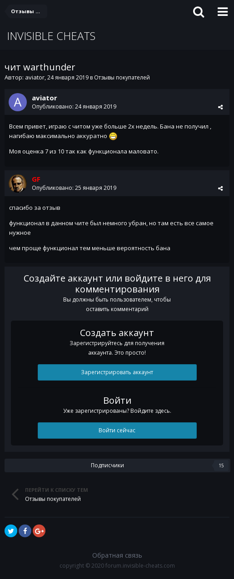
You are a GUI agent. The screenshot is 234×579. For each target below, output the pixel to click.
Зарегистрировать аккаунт (117, 372)
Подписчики (107, 465)
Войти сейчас (117, 430)
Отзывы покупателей (122, 77)
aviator (35, 77)
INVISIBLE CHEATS (51, 35)
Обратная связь (117, 555)
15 (221, 465)
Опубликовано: (74, 106)
